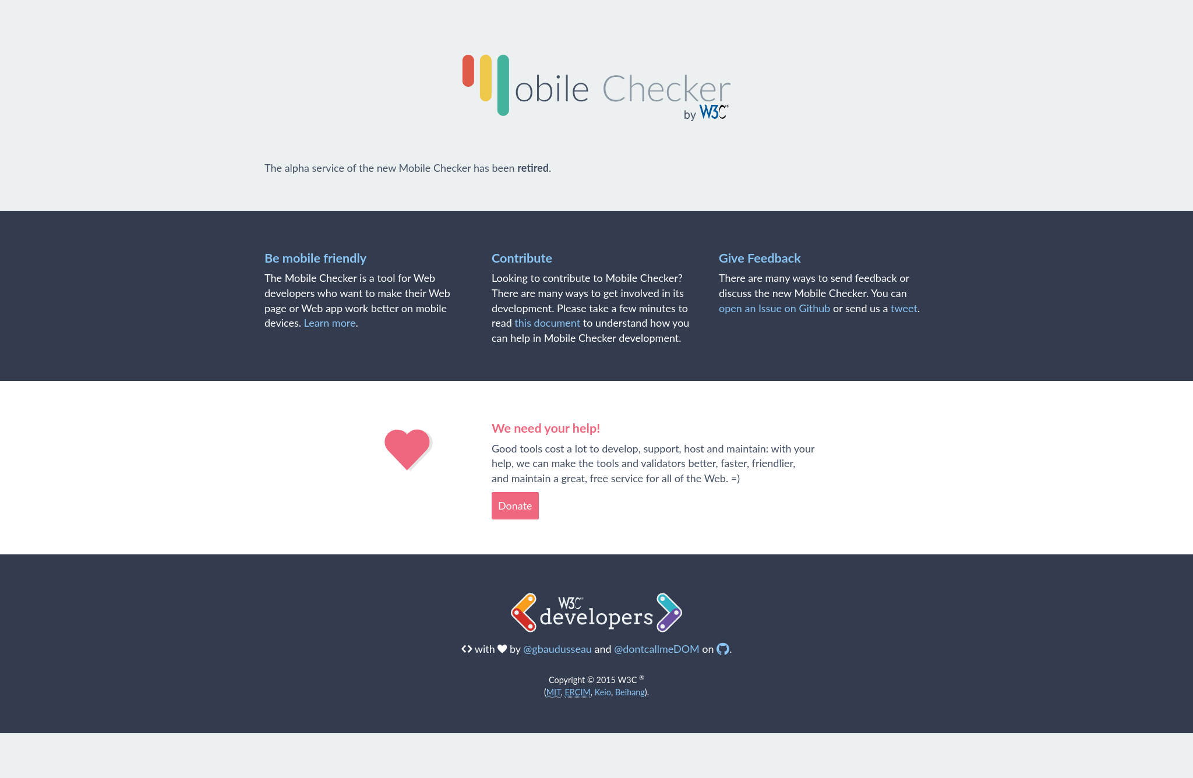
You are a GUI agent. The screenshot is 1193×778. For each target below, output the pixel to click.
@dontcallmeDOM (657, 648)
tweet (904, 308)
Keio (603, 692)
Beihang (630, 692)
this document (547, 322)
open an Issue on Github (774, 308)
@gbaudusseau (557, 648)
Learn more (330, 322)
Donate (515, 505)
